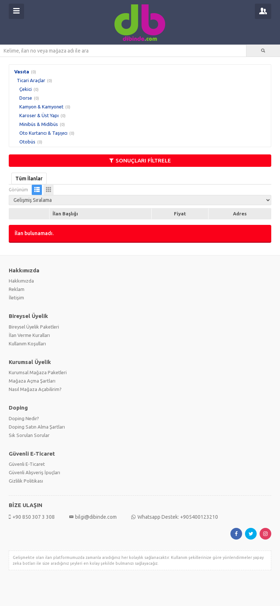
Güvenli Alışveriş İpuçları (34, 472)
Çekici (25, 89)
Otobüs (27, 141)
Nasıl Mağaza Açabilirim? (35, 389)
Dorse (25, 97)
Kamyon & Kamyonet (41, 106)
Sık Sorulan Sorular (29, 435)
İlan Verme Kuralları (29, 335)
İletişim (16, 297)
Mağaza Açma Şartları (32, 380)
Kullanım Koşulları (27, 343)
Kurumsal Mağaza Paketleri (38, 372)
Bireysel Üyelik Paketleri (34, 326)
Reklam (16, 289)
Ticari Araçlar (31, 80)
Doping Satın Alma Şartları (37, 426)
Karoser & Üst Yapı (39, 115)
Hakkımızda (21, 280)
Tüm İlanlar (29, 178)
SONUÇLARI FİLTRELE (140, 160)
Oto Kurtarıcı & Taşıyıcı (43, 132)
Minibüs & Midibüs (38, 124)
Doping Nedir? (24, 418)
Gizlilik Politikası (26, 480)
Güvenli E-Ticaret (27, 464)
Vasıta (21, 71)
